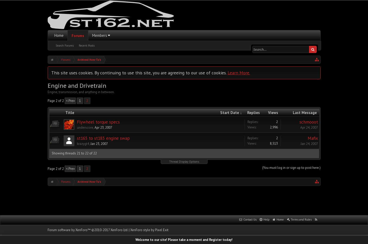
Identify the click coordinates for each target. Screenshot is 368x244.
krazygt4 (83, 144)
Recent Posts (87, 45)
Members (99, 35)
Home (59, 35)
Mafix (313, 138)
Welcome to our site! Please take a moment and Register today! (184, 240)
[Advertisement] (184, 200)
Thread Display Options (184, 161)
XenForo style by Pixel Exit (149, 230)
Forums (78, 35)
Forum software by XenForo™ (88, 230)
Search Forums (65, 45)
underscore (85, 127)
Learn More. (239, 73)
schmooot (308, 122)
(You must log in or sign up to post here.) (291, 167)
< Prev (70, 101)
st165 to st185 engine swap (103, 138)
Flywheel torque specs (98, 122)
